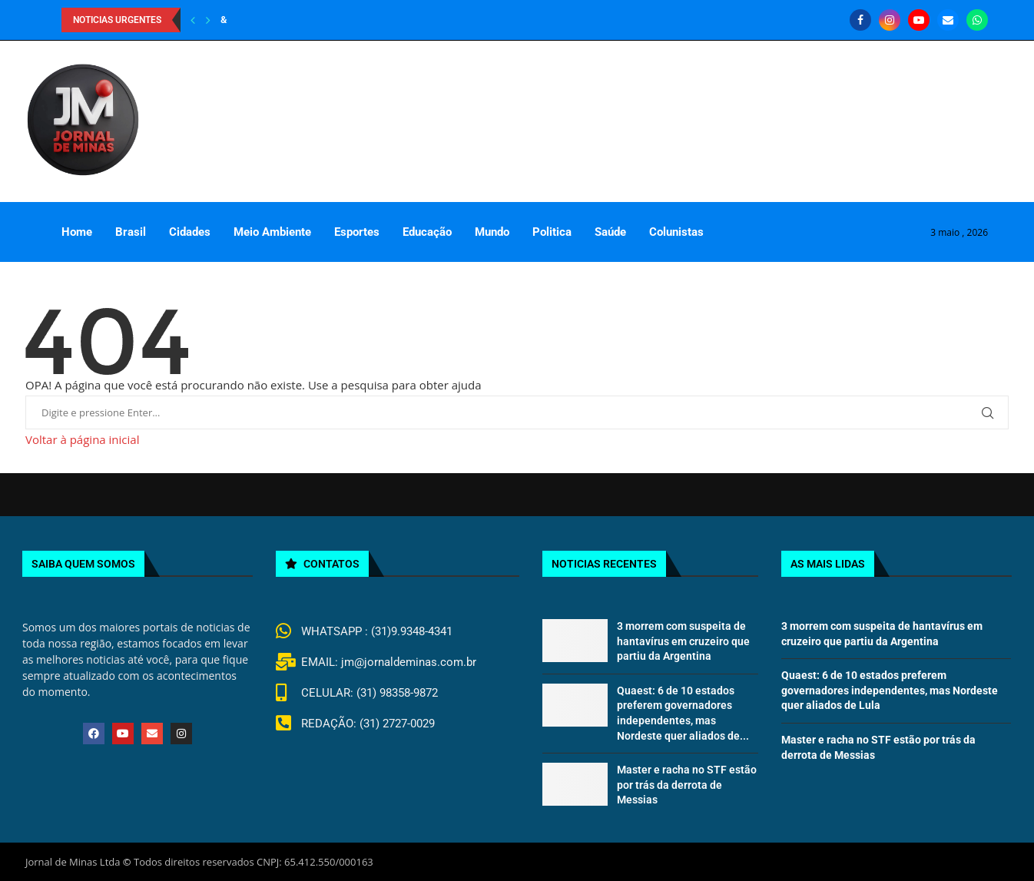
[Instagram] (889, 20)
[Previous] (193, 20)
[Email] (948, 20)
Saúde (610, 232)
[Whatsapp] (977, 20)
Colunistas (676, 232)
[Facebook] (860, 20)
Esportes (356, 232)
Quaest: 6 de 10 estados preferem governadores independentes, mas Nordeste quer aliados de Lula (889, 690)
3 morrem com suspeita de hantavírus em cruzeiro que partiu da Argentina (683, 641)
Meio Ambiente (272, 232)
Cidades (189, 232)
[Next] (208, 20)
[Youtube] (919, 20)
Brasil (130, 232)
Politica (552, 232)
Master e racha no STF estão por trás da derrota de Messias (687, 784)
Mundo (492, 232)
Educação (427, 232)
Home (76, 232)
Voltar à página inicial (82, 439)
